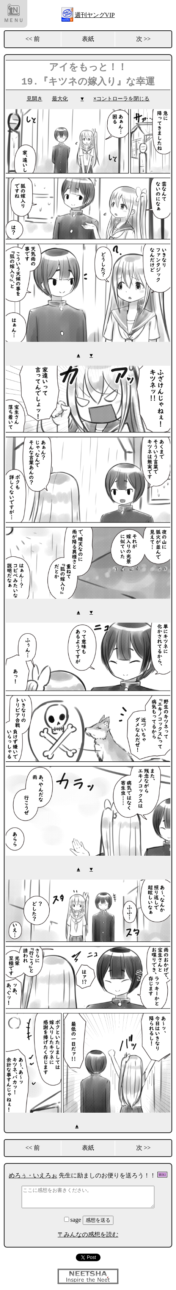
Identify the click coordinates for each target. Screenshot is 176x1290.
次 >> (143, 39)
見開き (34, 98)
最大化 (60, 98)
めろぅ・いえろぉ (33, 1174)
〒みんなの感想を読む (88, 1233)
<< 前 (32, 39)
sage (73, 1218)
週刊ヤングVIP (95, 15)
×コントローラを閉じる (121, 98)
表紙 (88, 39)
